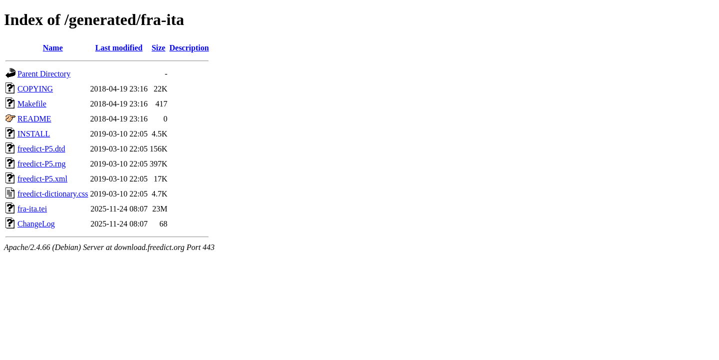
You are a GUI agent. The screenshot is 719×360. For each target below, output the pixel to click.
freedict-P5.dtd (41, 148)
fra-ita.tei (32, 208)
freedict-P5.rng (41, 164)
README (34, 118)
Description (189, 48)
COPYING (35, 88)
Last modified (119, 48)
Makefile (31, 104)
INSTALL (33, 134)
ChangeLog (36, 224)
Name (53, 48)
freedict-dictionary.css (52, 194)
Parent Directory (43, 74)
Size (159, 48)
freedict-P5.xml (42, 178)
